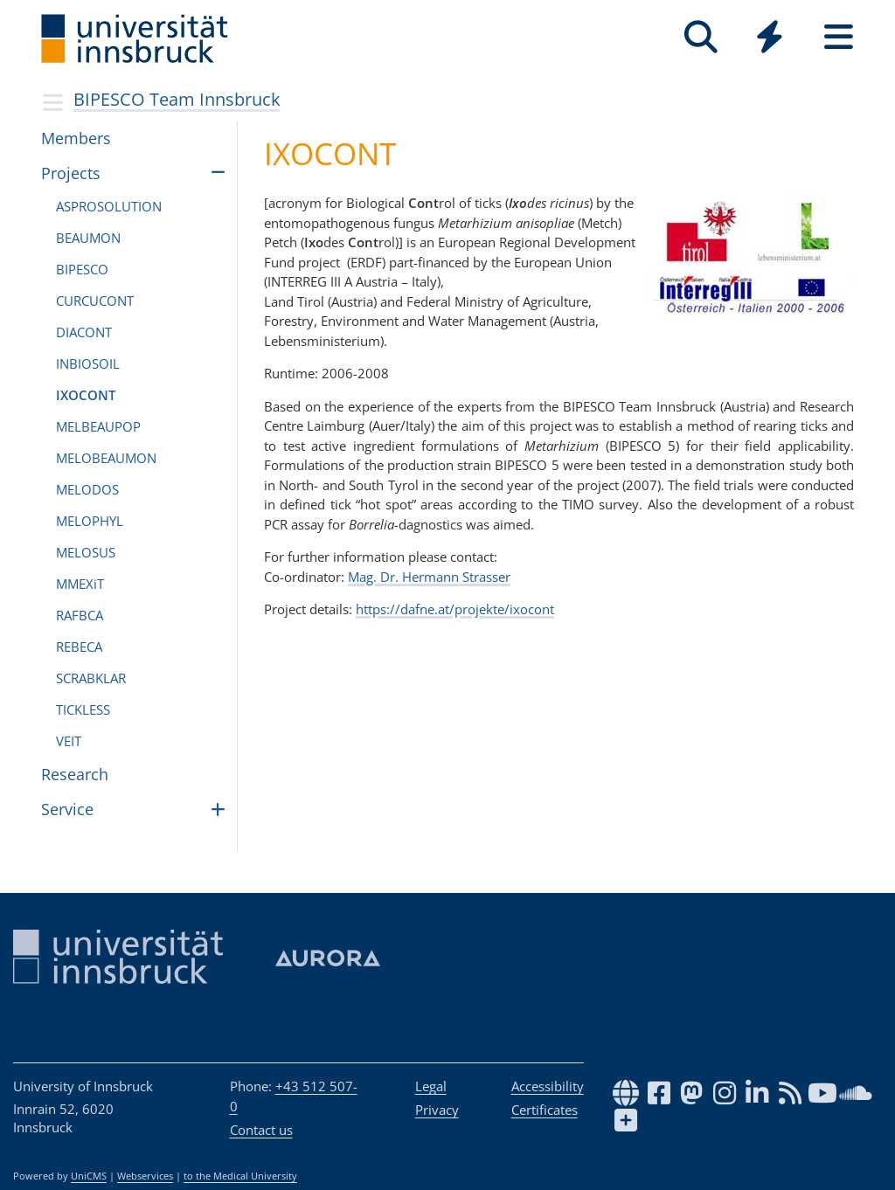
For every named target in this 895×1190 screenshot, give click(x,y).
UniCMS (89, 1176)
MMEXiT (80, 583)
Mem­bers (76, 138)
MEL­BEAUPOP (98, 426)
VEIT (68, 741)
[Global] (769, 39)
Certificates (544, 1109)
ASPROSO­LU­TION (109, 206)
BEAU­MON (88, 237)
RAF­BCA (79, 615)
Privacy (437, 1109)
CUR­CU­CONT (95, 300)
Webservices (145, 1176)
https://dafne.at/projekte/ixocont (455, 609)
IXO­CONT (85, 395)
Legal (431, 1086)
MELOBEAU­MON (106, 458)
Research (74, 774)
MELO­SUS (85, 552)
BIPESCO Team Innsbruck (177, 99)
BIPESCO (82, 269)
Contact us (261, 1129)
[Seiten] (838, 37)
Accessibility (547, 1086)
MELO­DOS (87, 489)
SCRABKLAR (91, 678)
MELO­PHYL (89, 520)
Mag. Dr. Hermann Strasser (429, 576)
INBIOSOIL (88, 363)
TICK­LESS (83, 709)
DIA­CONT (84, 332)
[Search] (700, 37)
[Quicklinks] (769, 37)
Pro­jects (71, 173)
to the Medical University (240, 1176)
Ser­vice (67, 809)
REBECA (79, 646)
